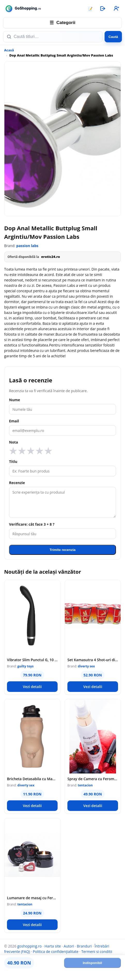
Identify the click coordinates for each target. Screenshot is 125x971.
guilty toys (25, 666)
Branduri (84, 946)
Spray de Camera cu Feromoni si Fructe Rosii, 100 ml (92, 778)
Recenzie (17, 482)
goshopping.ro (29, 946)
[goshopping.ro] (43, 8)
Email (14, 421)
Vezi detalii (32, 686)
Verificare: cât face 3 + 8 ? (31, 524)
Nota (13, 442)
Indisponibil (92, 963)
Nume (14, 399)
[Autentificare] (102, 8)
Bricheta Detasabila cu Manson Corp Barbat (32, 778)
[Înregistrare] (116, 8)
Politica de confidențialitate (56, 951)
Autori (69, 946)
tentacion (85, 785)
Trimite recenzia (63, 550)
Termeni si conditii (96, 951)
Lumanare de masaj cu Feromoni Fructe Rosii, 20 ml (32, 897)
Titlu (13, 461)
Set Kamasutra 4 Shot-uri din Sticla (92, 659)
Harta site (52, 946)
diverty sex (86, 666)
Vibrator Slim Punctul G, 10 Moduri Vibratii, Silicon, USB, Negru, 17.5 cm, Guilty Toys (32, 659)
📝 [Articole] (90, 8)
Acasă (9, 50)
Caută (113, 37)
